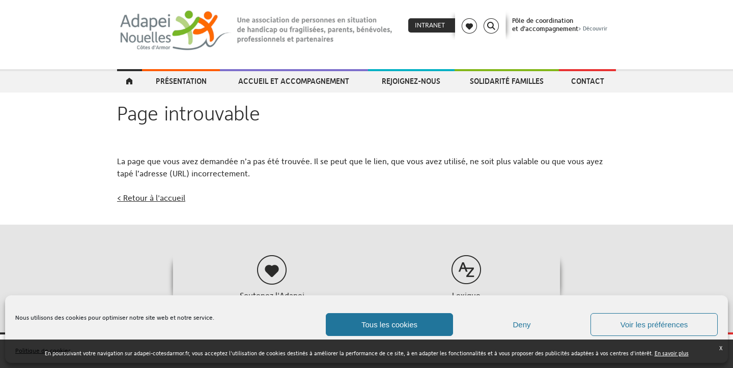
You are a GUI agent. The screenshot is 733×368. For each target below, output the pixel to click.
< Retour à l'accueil (151, 198)
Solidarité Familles (507, 80)
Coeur (469, 26)
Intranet (430, 25)
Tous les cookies (389, 324)
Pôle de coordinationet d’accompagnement (560, 24)
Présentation (181, 80)
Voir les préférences (654, 324)
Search (491, 26)
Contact (587, 80)
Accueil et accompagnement (293, 80)
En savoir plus (672, 353)
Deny (521, 324)
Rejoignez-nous (411, 80)
